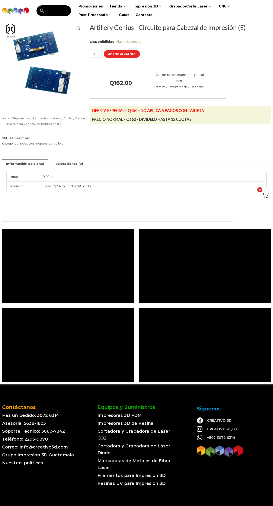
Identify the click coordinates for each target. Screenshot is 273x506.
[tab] (25, 163)
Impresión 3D (148, 6)
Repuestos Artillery (46, 118)
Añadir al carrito (122, 54)
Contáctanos (19, 407)
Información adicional (25, 164)
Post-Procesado (94, 15)
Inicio (6, 118)
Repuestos (21, 118)
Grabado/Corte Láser (190, 6)
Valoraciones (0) (69, 164)
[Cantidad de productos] (95, 54)
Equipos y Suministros (126, 407)
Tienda (117, 6)
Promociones (90, 6)
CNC (224, 6)
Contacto (144, 15)
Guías (124, 15)
